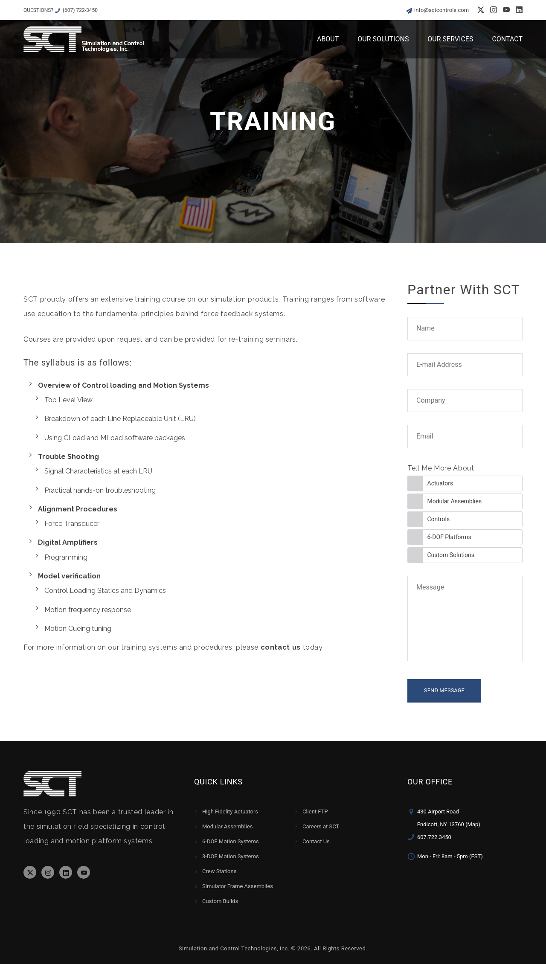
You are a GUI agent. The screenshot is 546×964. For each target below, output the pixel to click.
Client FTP (315, 811)
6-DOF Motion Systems (230, 841)
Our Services (450, 39)
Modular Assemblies (454, 501)
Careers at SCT (320, 826)
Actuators (440, 483)
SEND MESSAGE (444, 690)
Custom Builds (220, 901)
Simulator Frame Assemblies (237, 886)
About (328, 39)
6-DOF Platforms (449, 537)
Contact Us (316, 841)
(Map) (472, 824)
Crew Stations (219, 871)
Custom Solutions (451, 555)
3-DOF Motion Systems (230, 856)
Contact (507, 39)
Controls (438, 519)
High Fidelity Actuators (230, 811)
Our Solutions (383, 39)
